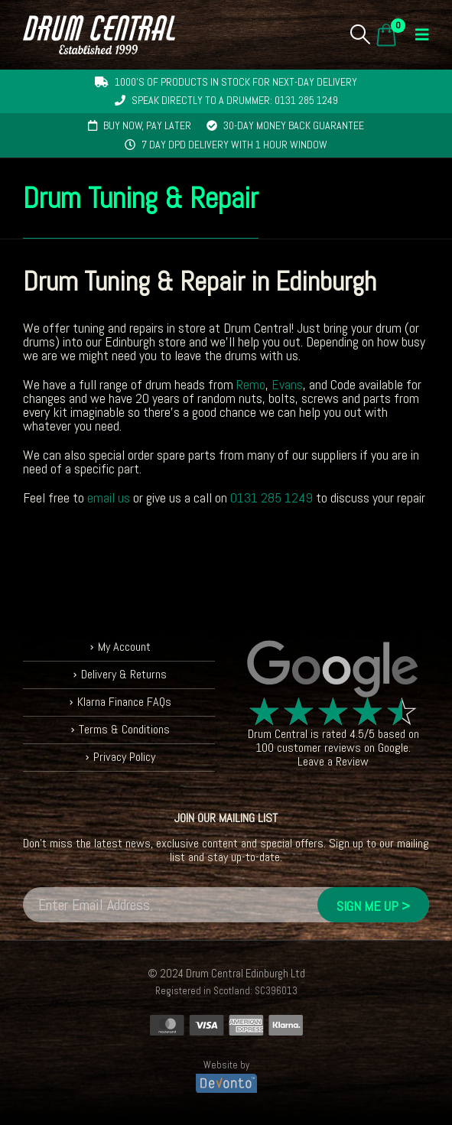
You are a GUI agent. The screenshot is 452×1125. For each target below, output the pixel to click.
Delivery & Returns (124, 674)
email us (108, 497)
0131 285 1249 (271, 497)
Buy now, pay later (147, 125)
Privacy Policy (124, 757)
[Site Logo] (99, 34)
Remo (250, 384)
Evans (287, 384)
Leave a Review (333, 761)
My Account (124, 647)
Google (393, 748)
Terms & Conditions (124, 729)
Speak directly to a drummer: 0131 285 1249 (235, 100)
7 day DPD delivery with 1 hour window (234, 144)
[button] (360, 34)
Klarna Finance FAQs (124, 702)
